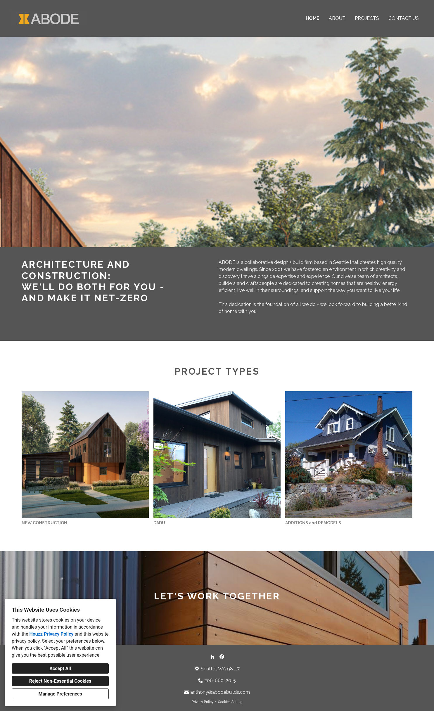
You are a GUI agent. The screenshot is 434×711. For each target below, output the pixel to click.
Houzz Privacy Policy (51, 634)
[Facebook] (222, 656)
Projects (367, 18)
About (337, 18)
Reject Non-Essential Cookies (60, 681)
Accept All (60, 668)
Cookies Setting (230, 702)
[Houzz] (212, 656)
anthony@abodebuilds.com (220, 692)
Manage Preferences (60, 694)
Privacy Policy (202, 702)
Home (312, 18)
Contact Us (403, 18)
